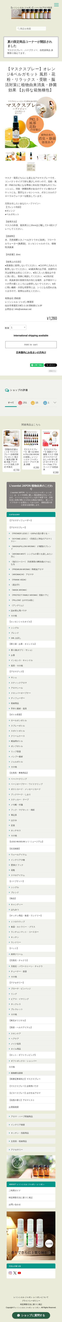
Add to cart (31, 344)
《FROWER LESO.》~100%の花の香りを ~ (30, 533)
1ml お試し (16, 638)
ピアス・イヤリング (20, 999)
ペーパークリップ (19, 779)
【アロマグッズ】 (17, 671)
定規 (13, 825)
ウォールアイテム (19, 854)
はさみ (14, 820)
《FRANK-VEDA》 (19, 580)
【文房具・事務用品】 (19, 773)
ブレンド (15, 633)
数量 (7, 328)
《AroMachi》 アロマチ (22, 574)
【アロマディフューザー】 (21, 520)
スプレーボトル (18, 726)
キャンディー (17, 904)
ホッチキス (16, 830)
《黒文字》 (16, 585)
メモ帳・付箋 (17, 805)
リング (14, 994)
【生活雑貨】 (15, 849)
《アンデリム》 (18, 605)
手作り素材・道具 (19, 708)
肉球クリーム (17, 954)
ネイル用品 (16, 1049)
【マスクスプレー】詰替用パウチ (24, 1086)
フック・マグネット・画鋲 (23, 810)
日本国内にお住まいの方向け (31, 352)
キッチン (15, 937)
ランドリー (16, 942)
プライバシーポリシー (31, 1301)
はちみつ (15, 909)
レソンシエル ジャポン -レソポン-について (31, 1297)
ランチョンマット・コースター (25, 932)
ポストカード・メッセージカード (26, 789)
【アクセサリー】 (17, 983)
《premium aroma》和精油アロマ (27, 569)
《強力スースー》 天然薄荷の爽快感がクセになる (31, 563)
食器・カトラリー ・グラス (23, 927)
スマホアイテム (18, 875)
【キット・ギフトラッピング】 (23, 1055)
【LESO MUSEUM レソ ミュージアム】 (26, 841)
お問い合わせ (15, 1204)
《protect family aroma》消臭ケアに (30, 595)
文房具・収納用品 (19, 1141)
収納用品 (15, 703)
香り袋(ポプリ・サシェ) (21, 650)
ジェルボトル (17, 762)
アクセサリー (17, 1150)
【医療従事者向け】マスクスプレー (25, 1079)
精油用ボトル (17, 741)
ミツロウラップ (18, 922)
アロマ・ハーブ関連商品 (22, 1116)
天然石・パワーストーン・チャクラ (27, 966)
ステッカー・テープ (20, 799)
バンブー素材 (17, 756)
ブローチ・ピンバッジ (21, 988)
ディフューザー (18, 698)
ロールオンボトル (19, 720)
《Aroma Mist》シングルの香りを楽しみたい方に (32, 555)
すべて (11, 402)
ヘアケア (15, 1039)
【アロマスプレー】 (18, 527)
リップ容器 (16, 751)
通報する (52, 371)
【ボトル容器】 (16, 714)
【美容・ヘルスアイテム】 (21, 1027)
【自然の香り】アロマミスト (22, 1100)
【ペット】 (14, 948)
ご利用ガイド (15, 1190)
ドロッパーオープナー (21, 693)
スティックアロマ (19, 683)
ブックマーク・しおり (21, 794)
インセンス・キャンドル (22, 660)
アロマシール (17, 688)
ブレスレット (17, 1009)
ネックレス (16, 1004)
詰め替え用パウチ (19, 610)
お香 (13, 655)
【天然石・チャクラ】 (19, 960)
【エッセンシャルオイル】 (21, 622)
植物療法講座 (17, 1073)
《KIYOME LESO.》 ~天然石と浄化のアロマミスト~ (31, 540)
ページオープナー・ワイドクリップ (27, 784)
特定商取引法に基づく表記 (21, 1197)
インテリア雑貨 (18, 1125)
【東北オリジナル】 (18, 1020)
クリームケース (18, 736)
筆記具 (14, 815)
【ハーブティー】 (17, 881)
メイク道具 (16, 1044)
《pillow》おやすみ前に (22, 600)
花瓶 (13, 870)
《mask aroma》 (19, 590)
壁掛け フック (17, 865)
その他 (14, 616)
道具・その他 (17, 665)
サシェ (14, 677)
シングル (15, 628)
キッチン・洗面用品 (20, 1133)
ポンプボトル (17, 746)
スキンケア (16, 1033)
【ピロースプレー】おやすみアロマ (25, 1093)
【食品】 (13, 898)
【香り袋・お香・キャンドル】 (23, 644)
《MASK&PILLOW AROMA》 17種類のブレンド (31, 547)
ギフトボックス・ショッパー (24, 1061)
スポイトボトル (18, 731)
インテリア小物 (18, 860)
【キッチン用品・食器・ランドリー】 (25, 915)
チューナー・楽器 (19, 971)
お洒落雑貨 (14, 1107)
